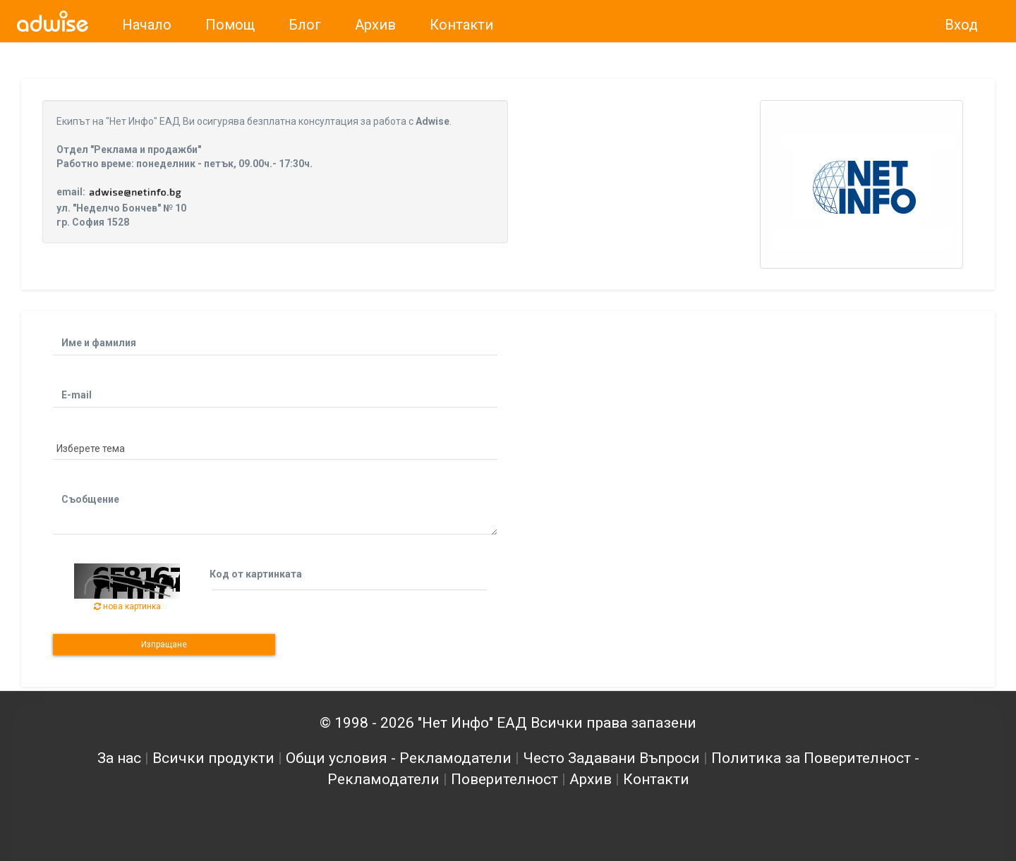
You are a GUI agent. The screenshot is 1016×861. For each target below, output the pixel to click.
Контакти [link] (461, 24)
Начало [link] (146, 24)
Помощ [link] (230, 24)
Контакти (656, 779)
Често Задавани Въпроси (611, 758)
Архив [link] (375, 24)
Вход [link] (961, 24)
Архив (590, 779)
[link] (52, 21)
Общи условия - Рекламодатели (399, 758)
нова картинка (127, 606)
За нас (119, 758)
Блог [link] (305, 24)
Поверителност (504, 779)
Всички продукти (213, 758)
